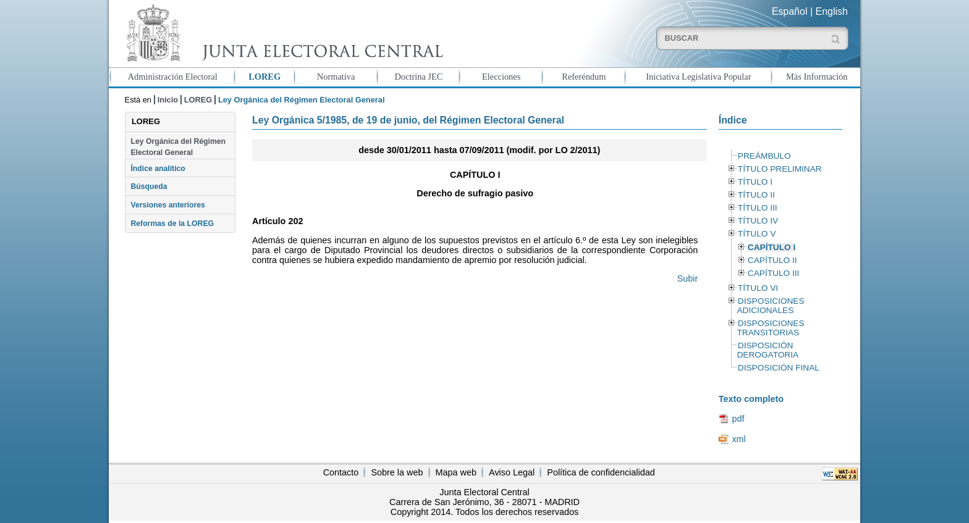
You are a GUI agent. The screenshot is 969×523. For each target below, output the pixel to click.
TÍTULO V (757, 233)
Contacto (341, 472)
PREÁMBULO (764, 156)
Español (790, 11)
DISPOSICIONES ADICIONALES (770, 305)
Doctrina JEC (418, 77)
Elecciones (501, 77)
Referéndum (584, 77)
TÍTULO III (757, 207)
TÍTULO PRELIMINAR (780, 169)
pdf (738, 419)
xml (738, 439)
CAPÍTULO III (773, 273)
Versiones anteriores (167, 205)
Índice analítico (157, 168)
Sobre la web (397, 472)
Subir (687, 278)
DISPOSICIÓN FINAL (778, 367)
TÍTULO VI (758, 288)
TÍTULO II (756, 194)
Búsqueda (148, 186)
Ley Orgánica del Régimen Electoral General (178, 147)
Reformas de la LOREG (172, 223)
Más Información (817, 77)
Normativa (336, 77)
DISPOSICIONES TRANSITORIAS (770, 328)
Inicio (168, 99)
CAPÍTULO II (772, 260)
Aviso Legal (512, 472)
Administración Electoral (173, 77)
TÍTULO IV (758, 220)
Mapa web (456, 472)
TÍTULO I (755, 181)
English (832, 11)
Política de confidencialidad (600, 472)
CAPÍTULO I (771, 247)
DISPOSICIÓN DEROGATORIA (767, 350)
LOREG (264, 77)
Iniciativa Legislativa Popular (698, 77)
